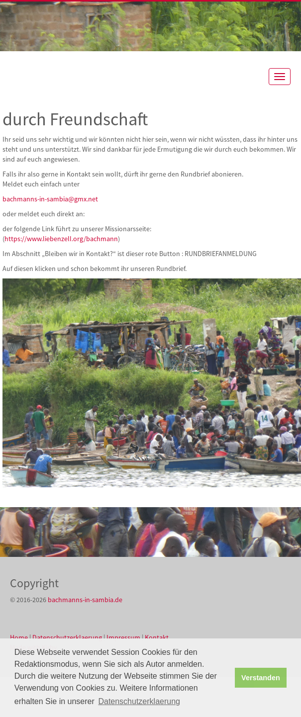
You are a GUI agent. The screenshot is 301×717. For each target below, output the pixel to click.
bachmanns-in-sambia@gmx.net (50, 198)
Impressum (123, 637)
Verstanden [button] (260, 678)
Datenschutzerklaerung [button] (139, 701)
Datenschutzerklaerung (67, 637)
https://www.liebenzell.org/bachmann (61, 238)
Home (19, 637)
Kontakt (157, 637)
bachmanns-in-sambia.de (85, 599)
